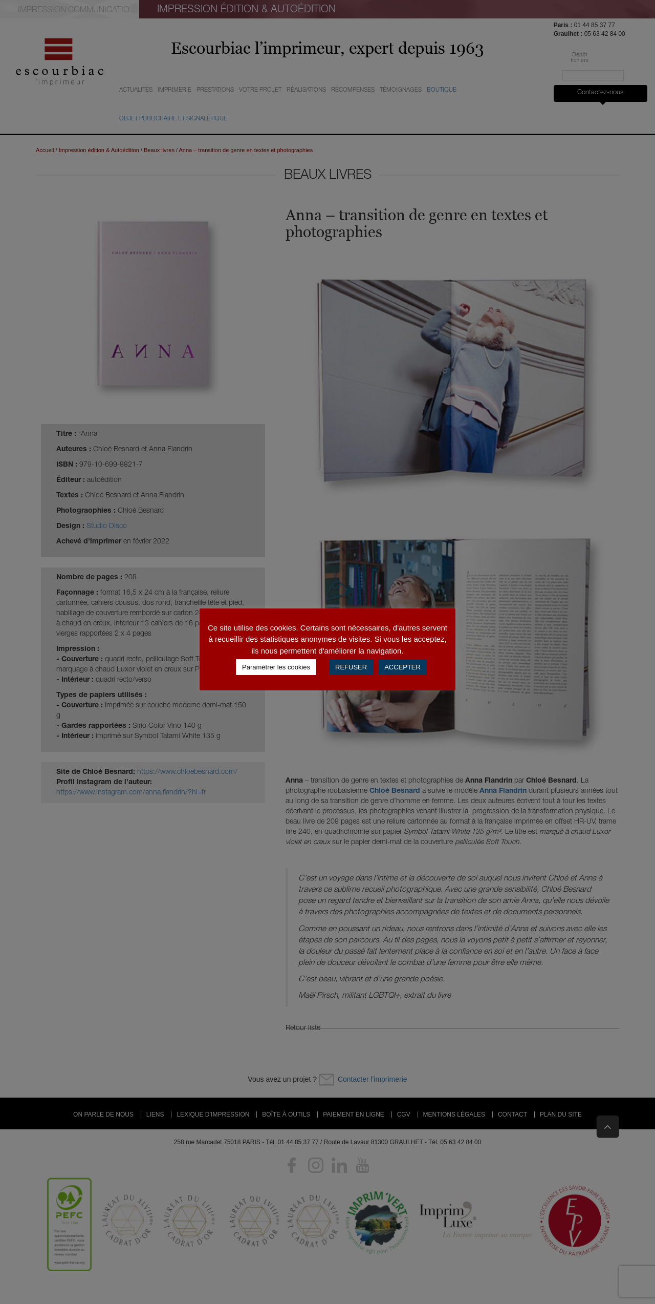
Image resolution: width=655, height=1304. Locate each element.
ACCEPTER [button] (402, 667)
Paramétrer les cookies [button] (276, 667)
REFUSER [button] (351, 667)
